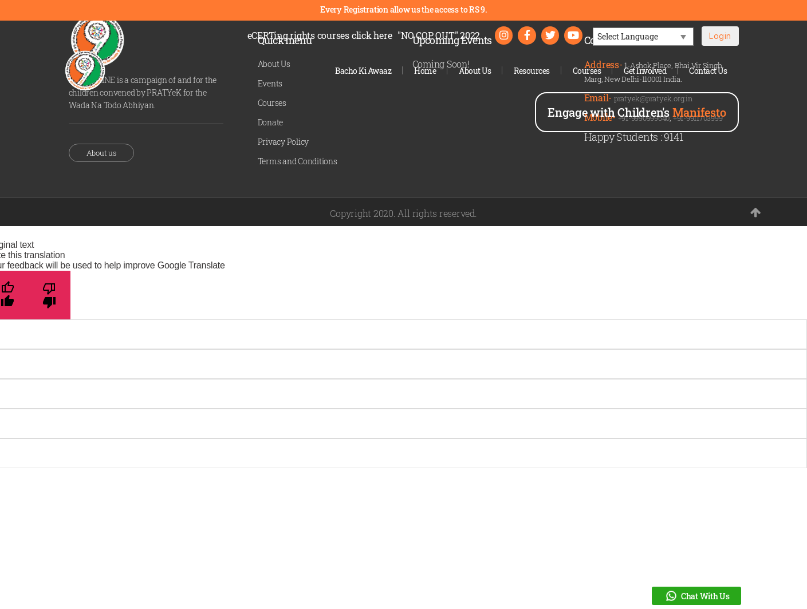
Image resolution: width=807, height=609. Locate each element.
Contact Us (708, 70)
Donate (271, 122)
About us (101, 153)
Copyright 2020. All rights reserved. (403, 213)
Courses (587, 70)
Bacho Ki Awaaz (363, 70)
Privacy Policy (283, 141)
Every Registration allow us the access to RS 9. (403, 9)
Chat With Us (696, 596)
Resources (532, 70)
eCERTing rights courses (318, 36)
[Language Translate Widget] (643, 37)
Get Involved (645, 70)
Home (425, 70)
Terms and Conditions (297, 161)
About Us (475, 70)
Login (720, 36)
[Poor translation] (49, 295)
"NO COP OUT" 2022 (438, 36)
